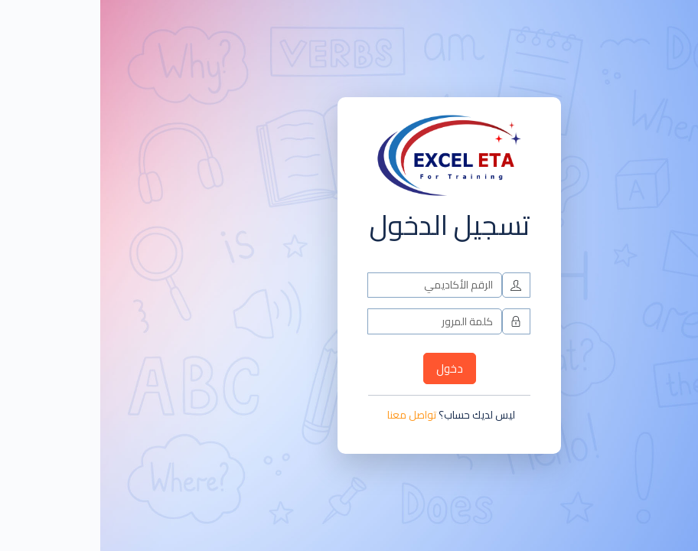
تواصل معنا (311, 415)
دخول (349, 368)
